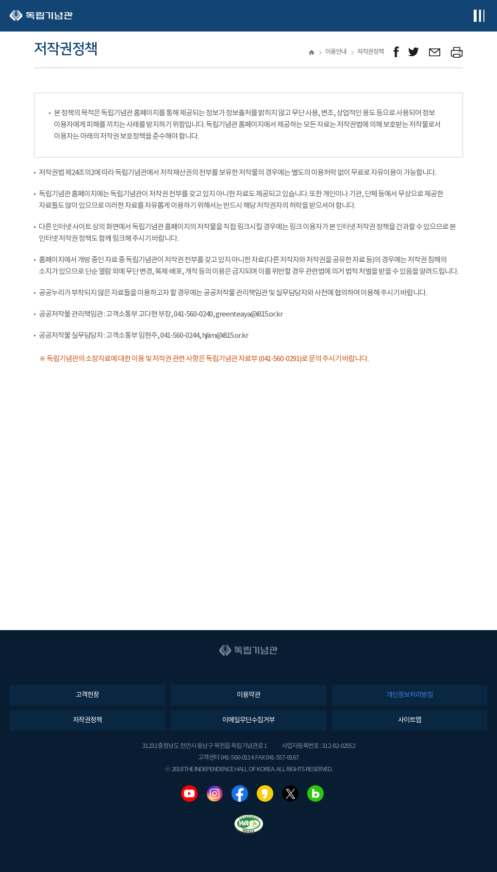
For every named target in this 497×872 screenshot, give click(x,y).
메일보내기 (435, 52)
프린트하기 (457, 52)
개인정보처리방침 (409, 695)
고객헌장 (87, 695)
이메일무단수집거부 (248, 720)
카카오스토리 (265, 793)
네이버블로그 (315, 793)
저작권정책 (87, 720)
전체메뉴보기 (478, 15)
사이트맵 (409, 720)
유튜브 (189, 793)
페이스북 (240, 793)
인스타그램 (214, 793)
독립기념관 (41, 15)
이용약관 (248, 695)
